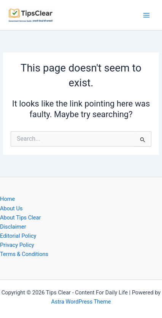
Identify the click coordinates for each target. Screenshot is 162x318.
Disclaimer (13, 226)
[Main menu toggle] (146, 15)
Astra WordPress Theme (81, 301)
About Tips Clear (20, 217)
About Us (11, 208)
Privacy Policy (17, 245)
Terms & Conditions (24, 254)
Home (7, 199)
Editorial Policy (18, 235)
